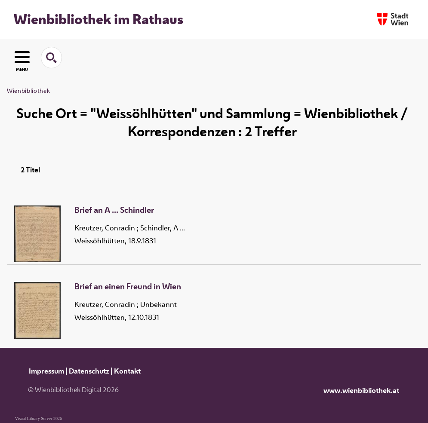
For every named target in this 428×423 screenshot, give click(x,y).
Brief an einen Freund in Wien (127, 286)
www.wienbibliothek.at (361, 390)
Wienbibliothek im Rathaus (98, 19)
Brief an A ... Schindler (114, 210)
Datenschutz (89, 371)
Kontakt (127, 371)
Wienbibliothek (28, 91)
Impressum (46, 371)
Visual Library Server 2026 (38, 418)
